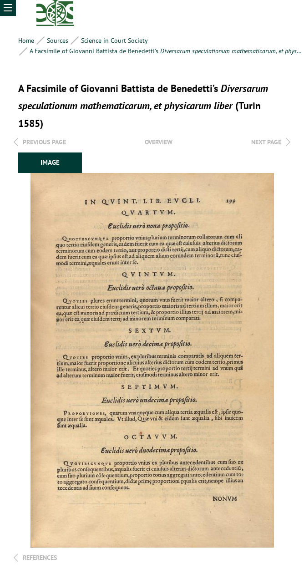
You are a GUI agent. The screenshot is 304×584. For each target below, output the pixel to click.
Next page (266, 142)
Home (26, 40)
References (40, 558)
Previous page (44, 142)
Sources (57, 40)
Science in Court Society (114, 40)
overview (158, 142)
